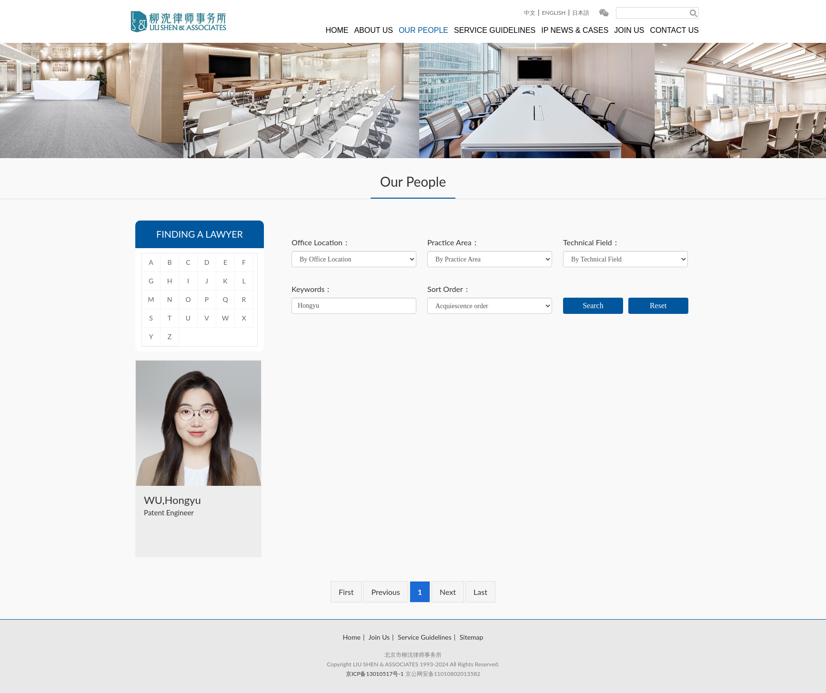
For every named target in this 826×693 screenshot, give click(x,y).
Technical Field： (591, 242)
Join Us (379, 637)
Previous (385, 591)
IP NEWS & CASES (574, 30)
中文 (529, 12)
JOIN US (629, 30)
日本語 (580, 12)
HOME (336, 30)
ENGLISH (553, 12)
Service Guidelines (425, 637)
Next (448, 591)
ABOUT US (373, 30)
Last (480, 591)
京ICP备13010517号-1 (375, 673)
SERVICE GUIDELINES (494, 30)
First (346, 591)
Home (352, 637)
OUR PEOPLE (423, 30)
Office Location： (321, 242)
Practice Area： (453, 242)
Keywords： (312, 289)
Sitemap (472, 637)
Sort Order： (449, 289)
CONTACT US (674, 30)
